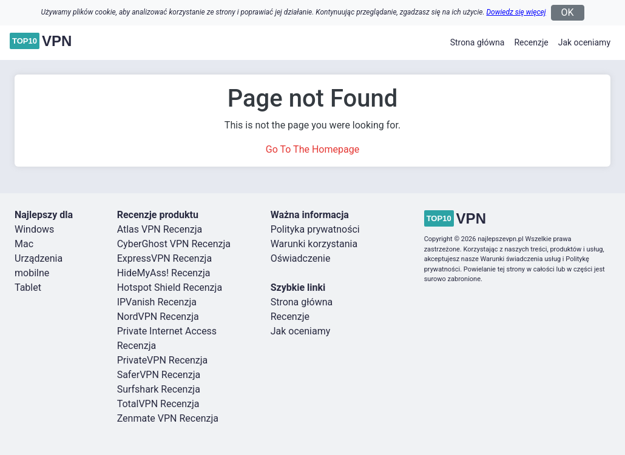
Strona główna (477, 42)
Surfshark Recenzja (158, 389)
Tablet (28, 287)
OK (567, 12)
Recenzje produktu (157, 215)
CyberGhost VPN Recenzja (174, 244)
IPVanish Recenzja (157, 302)
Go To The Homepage (312, 149)
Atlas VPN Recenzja (160, 229)
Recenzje (531, 42)
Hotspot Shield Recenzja (169, 287)
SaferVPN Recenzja (159, 374)
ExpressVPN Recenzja (164, 258)
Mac (24, 244)
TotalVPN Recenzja (158, 404)
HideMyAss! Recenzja (164, 273)
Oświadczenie (301, 258)
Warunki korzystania (314, 244)
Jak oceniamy (584, 42)
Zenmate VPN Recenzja (167, 418)
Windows (34, 229)
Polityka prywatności (315, 229)
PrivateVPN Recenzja (162, 360)
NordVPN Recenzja (158, 316)
